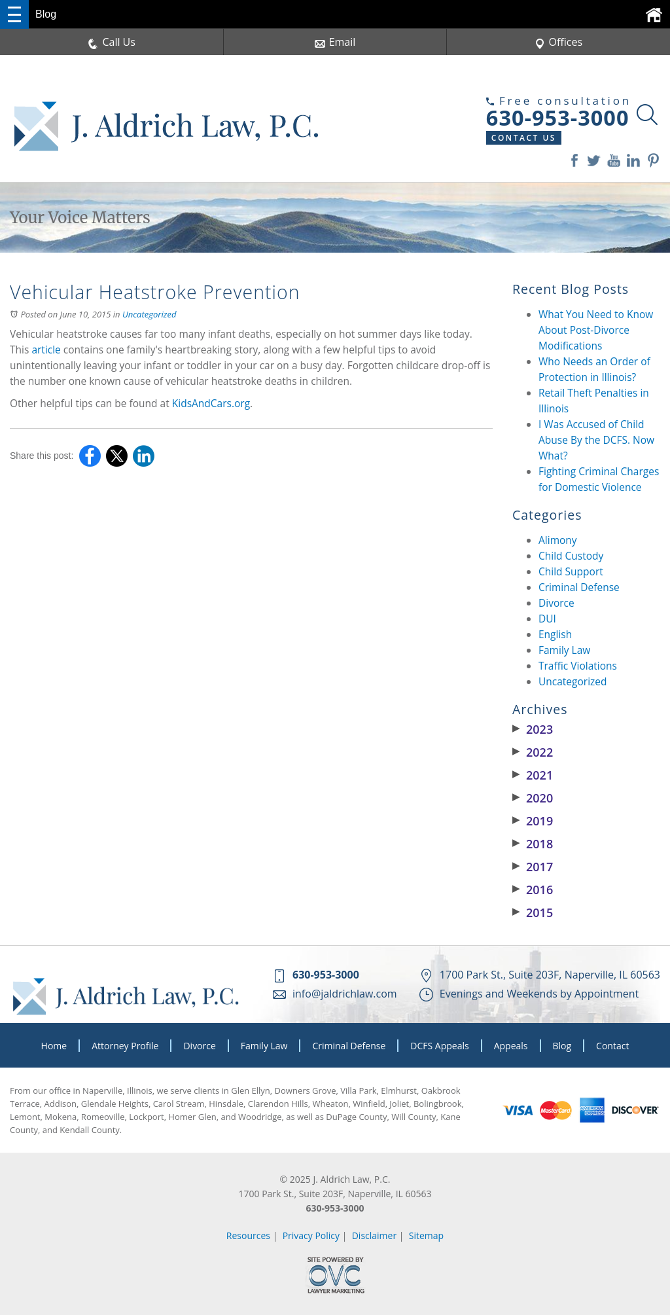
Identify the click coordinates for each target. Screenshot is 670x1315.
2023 (532, 729)
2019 (532, 820)
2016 (532, 889)
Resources (248, 1235)
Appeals (511, 1045)
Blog (562, 1045)
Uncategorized (149, 314)
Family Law (564, 650)
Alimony (557, 540)
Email (335, 42)
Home (54, 1045)
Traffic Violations (577, 665)
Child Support (570, 571)
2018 (532, 843)
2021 (532, 775)
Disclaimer (374, 1235)
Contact (612, 1045)
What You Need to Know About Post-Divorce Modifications (595, 330)
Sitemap (426, 1235)
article (45, 349)
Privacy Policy (311, 1235)
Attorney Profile (125, 1045)
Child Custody (570, 556)
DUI (547, 618)
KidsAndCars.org (211, 403)
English (555, 634)
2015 (532, 912)
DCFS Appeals (439, 1045)
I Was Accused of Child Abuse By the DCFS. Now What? (596, 440)
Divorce (556, 603)
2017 (532, 866)
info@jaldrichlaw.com (344, 993)
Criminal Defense (579, 587)
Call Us (111, 42)
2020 (532, 797)
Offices (559, 42)
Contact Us (523, 137)
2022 (532, 752)
